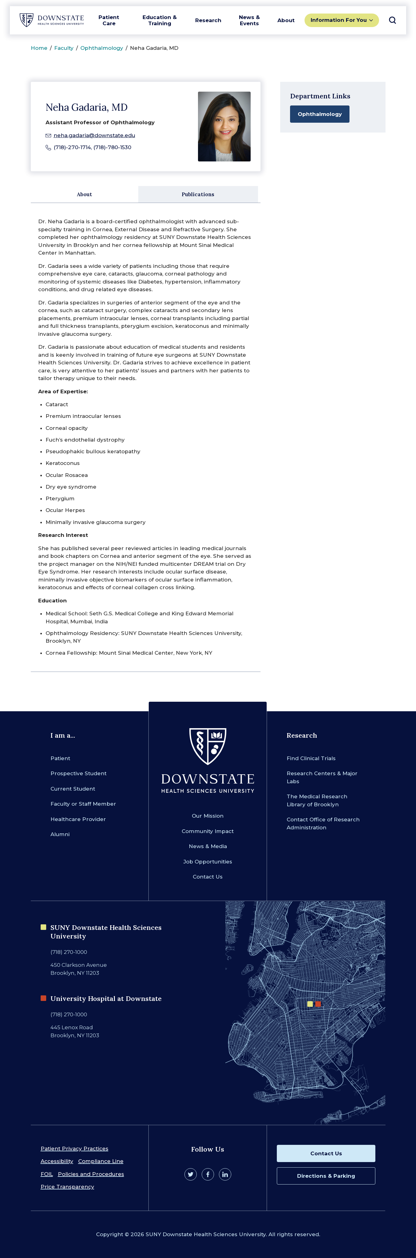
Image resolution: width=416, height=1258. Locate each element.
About (286, 20)
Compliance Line (100, 1161)
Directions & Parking (326, 1176)
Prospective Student (78, 773)
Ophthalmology (101, 48)
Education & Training (160, 20)
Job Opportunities (208, 862)
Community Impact (208, 831)
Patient (60, 758)
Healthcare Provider (78, 819)
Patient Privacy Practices (74, 1148)
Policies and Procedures (91, 1174)
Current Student (72, 789)
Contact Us (208, 877)
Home (39, 48)
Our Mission (208, 816)
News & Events (249, 20)
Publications (198, 194)
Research (208, 20)
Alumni (60, 834)
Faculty (64, 48)
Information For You (339, 20)
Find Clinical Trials (311, 758)
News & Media (208, 846)
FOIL (47, 1174)
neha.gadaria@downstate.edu (94, 135)
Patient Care (109, 20)
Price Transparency (67, 1187)
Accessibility (57, 1161)
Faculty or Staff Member (83, 804)
